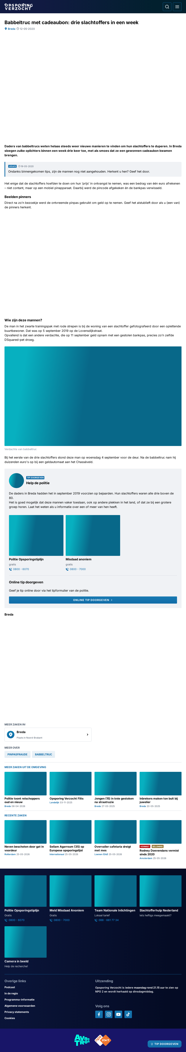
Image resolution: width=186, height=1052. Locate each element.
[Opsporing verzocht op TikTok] (128, 1014)
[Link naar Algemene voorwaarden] (47, 1005)
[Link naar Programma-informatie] (47, 999)
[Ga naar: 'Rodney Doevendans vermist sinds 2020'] (161, 840)
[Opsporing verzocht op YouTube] (118, 1014)
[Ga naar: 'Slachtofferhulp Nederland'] (161, 896)
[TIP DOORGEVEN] (165, 1044)
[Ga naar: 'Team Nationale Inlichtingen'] (115, 898)
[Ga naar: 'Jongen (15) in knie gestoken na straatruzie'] (115, 789)
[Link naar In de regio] (47, 993)
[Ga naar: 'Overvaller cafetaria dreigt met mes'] (115, 840)
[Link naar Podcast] (47, 987)
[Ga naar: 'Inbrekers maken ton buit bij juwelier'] (161, 789)
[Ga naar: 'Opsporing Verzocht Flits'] (71, 789)
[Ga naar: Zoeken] (167, 6)
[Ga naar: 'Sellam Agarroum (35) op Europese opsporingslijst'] (71, 840)
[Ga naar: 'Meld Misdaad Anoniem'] (71, 898)
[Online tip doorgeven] (93, 600)
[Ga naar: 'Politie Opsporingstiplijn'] (36, 543)
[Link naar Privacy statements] (47, 1011)
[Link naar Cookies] (47, 1018)
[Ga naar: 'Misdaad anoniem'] (93, 543)
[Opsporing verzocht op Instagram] (108, 1014)
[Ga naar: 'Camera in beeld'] (25, 947)
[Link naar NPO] (103, 1040)
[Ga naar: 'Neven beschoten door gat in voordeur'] (25, 840)
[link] (48, 735)
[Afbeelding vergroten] (179, 349)
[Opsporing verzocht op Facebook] (99, 1014)
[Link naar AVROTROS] (82, 1040)
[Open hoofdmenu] (177, 6)
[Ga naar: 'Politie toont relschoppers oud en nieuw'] (25, 789)
